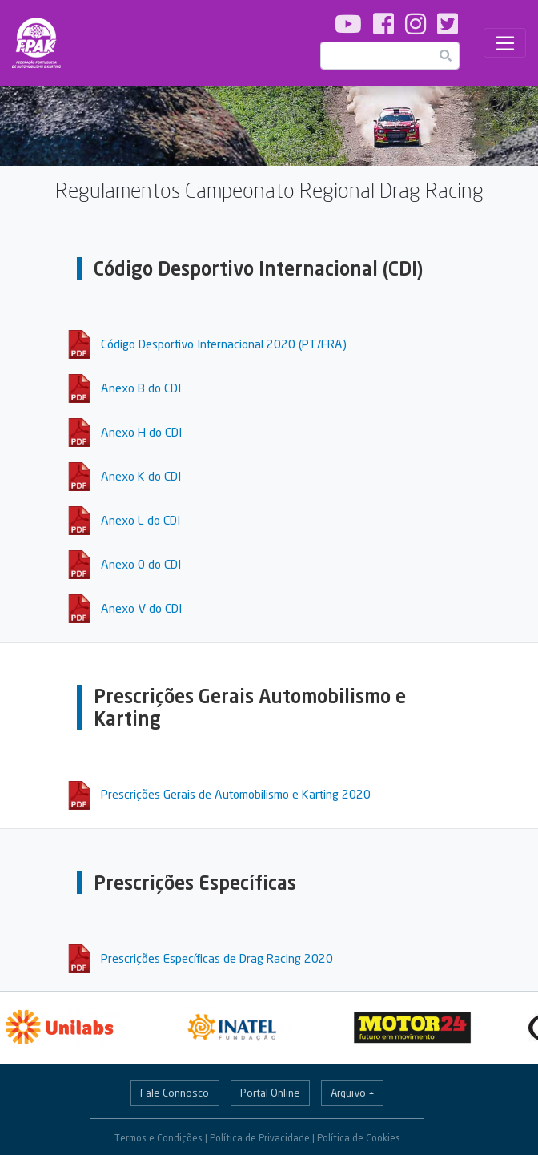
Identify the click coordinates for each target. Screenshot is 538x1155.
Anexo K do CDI (141, 476)
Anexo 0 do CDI (141, 564)
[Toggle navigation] (505, 43)
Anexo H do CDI (141, 432)
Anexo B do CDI (141, 387)
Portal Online (270, 1092)
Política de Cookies (358, 1138)
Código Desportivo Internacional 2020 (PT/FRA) (224, 343)
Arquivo (348, 1092)
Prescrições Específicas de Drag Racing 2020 (217, 958)
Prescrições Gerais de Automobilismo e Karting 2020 (236, 794)
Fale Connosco (174, 1092)
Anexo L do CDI (140, 520)
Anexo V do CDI (141, 608)
